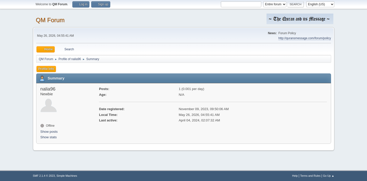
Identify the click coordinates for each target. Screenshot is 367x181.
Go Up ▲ (328, 175)
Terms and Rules (310, 175)
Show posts (49, 131)
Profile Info (46, 69)
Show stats (48, 137)
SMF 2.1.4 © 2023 (44, 175)
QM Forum (50, 20)
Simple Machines (67, 175)
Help (295, 175)
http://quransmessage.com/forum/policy (304, 38)
